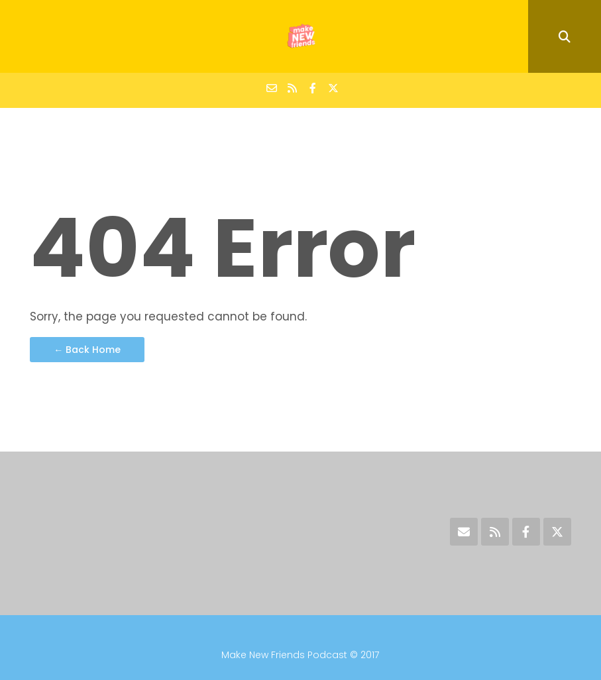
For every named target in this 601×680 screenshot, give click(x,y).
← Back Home (87, 349)
